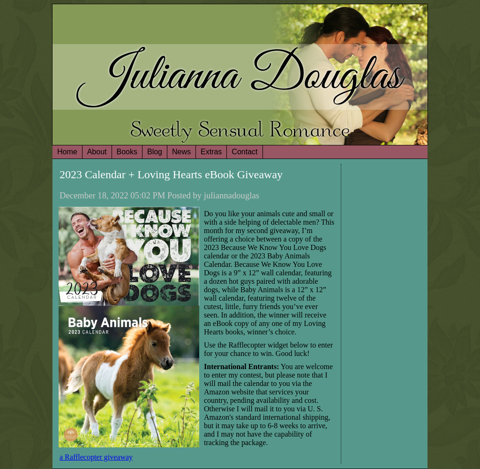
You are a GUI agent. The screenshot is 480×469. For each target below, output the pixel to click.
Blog (154, 152)
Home (67, 152)
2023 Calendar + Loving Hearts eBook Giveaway (171, 174)
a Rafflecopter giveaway (96, 457)
